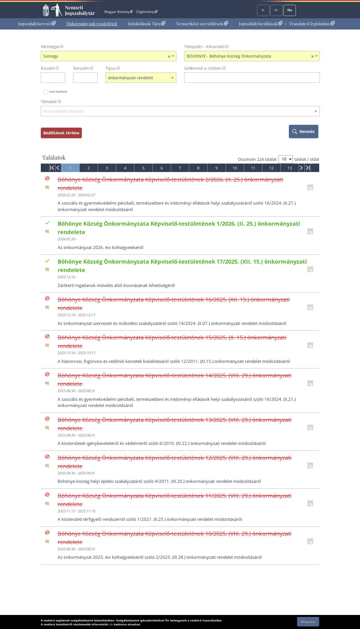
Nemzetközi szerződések (202, 23)
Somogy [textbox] (106, 56)
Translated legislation (312, 23)
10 (235, 168)
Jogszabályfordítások (260, 23)
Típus (110, 68)
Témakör (49, 101)
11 (253, 168)
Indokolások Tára (146, 23)
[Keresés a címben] (248, 78)
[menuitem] (37, 24)
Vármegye (50, 46)
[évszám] (49, 78)
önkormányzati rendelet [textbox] (130, 77)
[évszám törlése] (61, 78)
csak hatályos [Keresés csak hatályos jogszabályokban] (58, 91)
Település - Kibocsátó (204, 46)
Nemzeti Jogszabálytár (80, 10)
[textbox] (180, 111)
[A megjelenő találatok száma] (285, 159)
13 (289, 168)
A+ (276, 10)
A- (263, 10)
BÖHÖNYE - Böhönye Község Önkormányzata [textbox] (250, 56)
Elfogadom (308, 622)
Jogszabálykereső (37, 23)
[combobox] (108, 56)
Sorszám (81, 68)
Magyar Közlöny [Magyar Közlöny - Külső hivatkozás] (118, 11)
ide (111, 624)
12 (271, 168)
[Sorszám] (81, 78)
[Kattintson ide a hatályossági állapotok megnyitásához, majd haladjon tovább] (311, 187)
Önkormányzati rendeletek (91, 23)
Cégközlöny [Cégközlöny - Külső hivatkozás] (147, 11)
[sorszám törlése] (93, 78)
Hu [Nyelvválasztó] (289, 10)
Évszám (48, 68)
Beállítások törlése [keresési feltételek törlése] (61, 132)
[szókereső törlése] (316, 78)
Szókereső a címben (203, 68)
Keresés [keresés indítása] (307, 131)
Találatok (54, 157)
